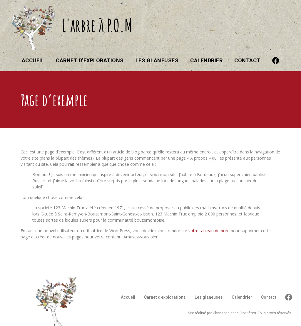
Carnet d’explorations (90, 60)
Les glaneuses (157, 60)
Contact (247, 60)
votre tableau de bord (209, 230)
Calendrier (206, 60)
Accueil (33, 60)
